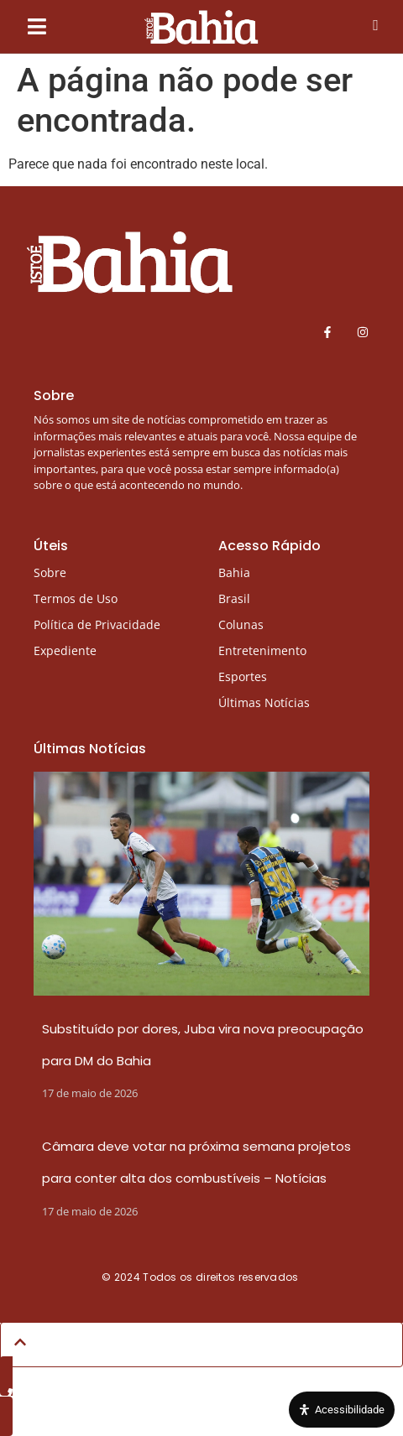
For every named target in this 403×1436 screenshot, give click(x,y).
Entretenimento (262, 650)
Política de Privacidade (97, 624)
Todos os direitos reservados (222, 1277)
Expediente (65, 650)
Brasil (234, 598)
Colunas (241, 624)
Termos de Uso (76, 598)
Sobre (50, 572)
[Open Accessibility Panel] (342, 1410)
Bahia (234, 572)
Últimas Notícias (264, 702)
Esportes (242, 676)
